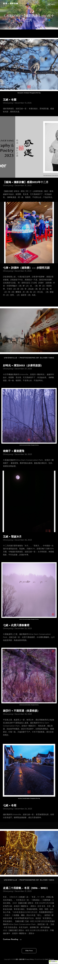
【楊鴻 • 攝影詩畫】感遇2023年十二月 (25, 182)
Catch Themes (49, 959)
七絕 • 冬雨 (9, 805)
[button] (53, 962)
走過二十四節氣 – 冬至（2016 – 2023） (26, 888)
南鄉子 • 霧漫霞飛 (13, 451)
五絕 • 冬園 (9, 100)
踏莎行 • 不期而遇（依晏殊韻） (21, 711)
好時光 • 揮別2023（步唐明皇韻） (23, 365)
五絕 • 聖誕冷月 (12, 536)
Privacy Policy (29, 959)
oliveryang (8, 103)
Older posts (29, 950)
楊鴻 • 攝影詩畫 (10, 3)
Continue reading (12, 939)
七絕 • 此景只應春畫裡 (16, 625)
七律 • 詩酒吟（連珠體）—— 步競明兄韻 (26, 268)
